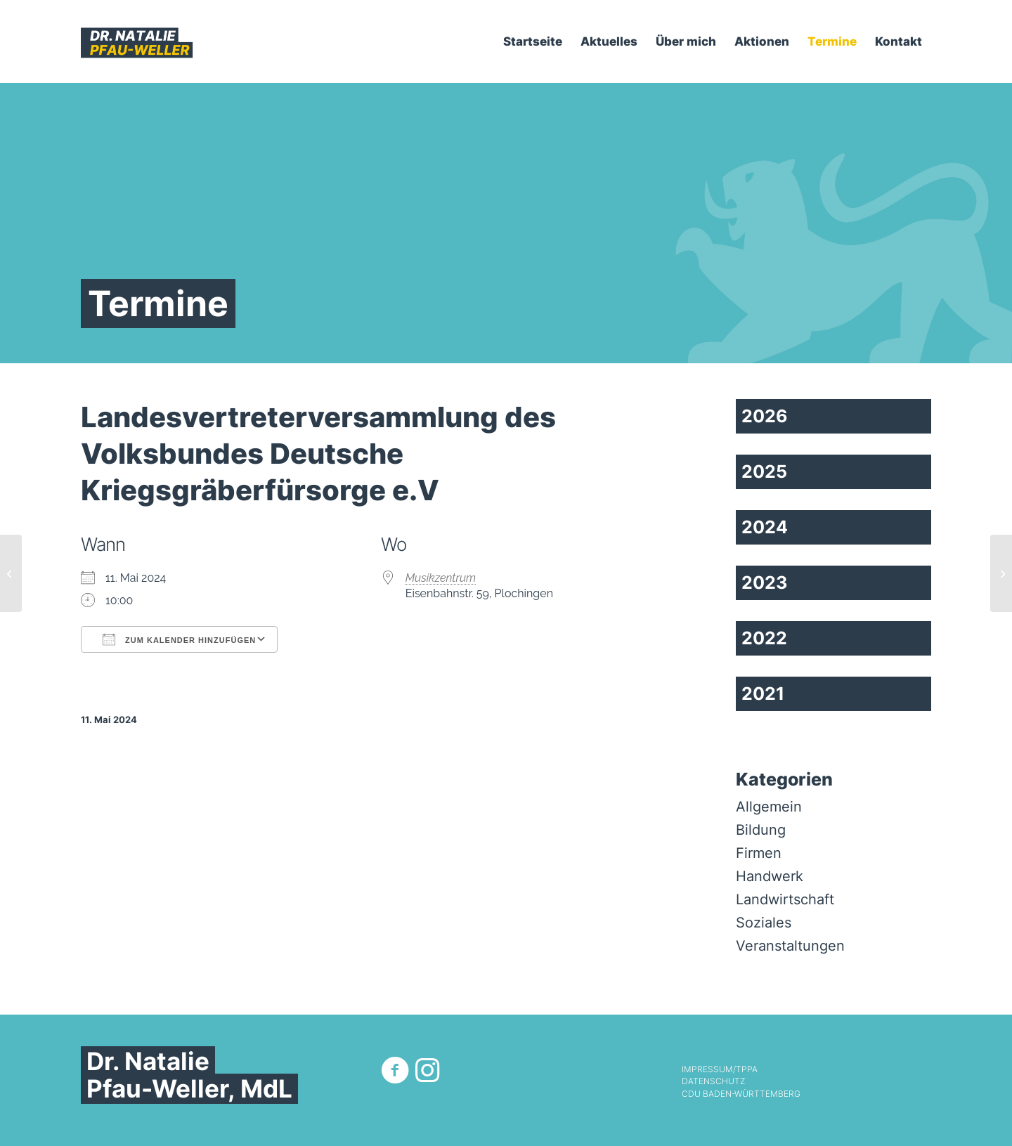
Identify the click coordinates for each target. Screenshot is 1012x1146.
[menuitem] (532, 41)
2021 (762, 693)
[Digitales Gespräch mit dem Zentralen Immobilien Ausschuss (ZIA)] (1001, 573)
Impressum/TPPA (720, 1069)
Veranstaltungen (790, 945)
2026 (764, 416)
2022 (764, 638)
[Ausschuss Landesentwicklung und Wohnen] (11, 573)
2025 (764, 471)
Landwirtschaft (785, 899)
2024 (764, 527)
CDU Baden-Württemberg (741, 1094)
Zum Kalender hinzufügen (179, 639)
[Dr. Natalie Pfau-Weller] (137, 41)
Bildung (761, 829)
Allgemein (769, 806)
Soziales (763, 922)
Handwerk (769, 876)
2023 (764, 582)
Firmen (758, 853)
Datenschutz (713, 1081)
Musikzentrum (441, 578)
